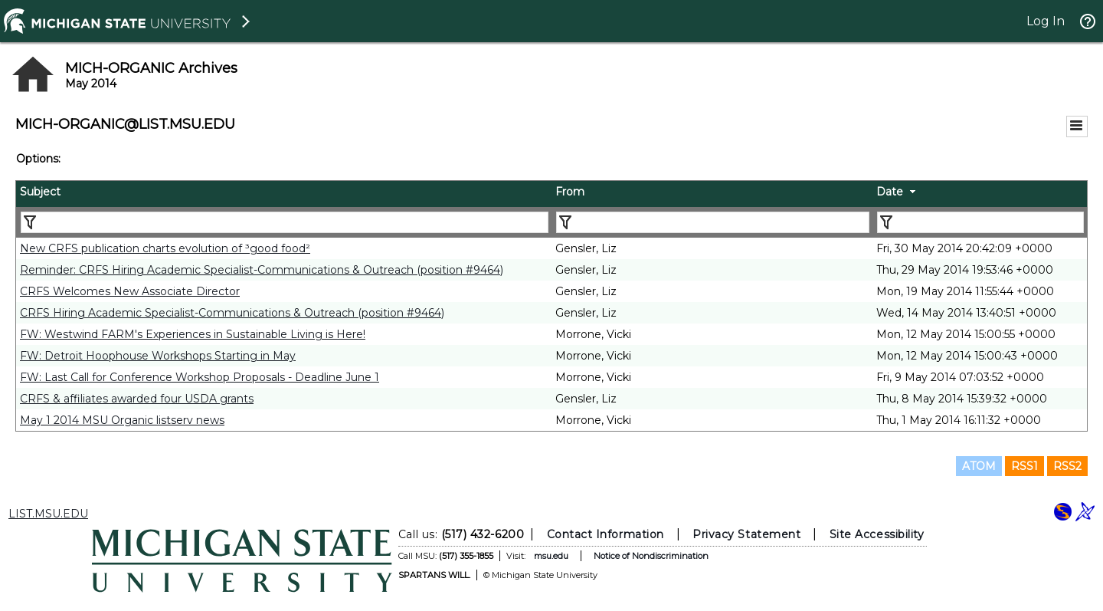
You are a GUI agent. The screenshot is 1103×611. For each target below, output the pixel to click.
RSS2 (1067, 466)
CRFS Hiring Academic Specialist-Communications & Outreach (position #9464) (232, 313)
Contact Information (605, 534)
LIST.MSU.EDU (48, 514)
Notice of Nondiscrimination (651, 555)
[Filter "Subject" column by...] (284, 222)
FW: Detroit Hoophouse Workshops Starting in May (158, 356)
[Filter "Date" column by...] (980, 222)
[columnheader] (284, 194)
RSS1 (1024, 466)
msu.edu (551, 555)
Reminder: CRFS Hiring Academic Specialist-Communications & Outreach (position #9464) (261, 270)
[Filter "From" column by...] (712, 222)
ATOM (979, 466)
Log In (1045, 21)
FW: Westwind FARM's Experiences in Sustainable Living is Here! (192, 334)
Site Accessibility (877, 534)
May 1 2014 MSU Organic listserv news (122, 420)
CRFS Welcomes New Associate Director (130, 291)
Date (889, 192)
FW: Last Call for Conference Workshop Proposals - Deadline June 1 (199, 377)
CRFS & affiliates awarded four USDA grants (137, 399)
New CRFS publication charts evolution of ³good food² (165, 248)
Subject (40, 192)
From (569, 192)
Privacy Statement (746, 534)
